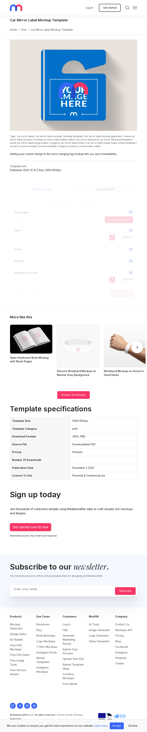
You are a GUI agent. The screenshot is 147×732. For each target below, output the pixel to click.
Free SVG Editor (20, 655)
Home (13, 29)
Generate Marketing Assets (69, 639)
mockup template (73, 136)
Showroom (43, 624)
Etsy (39, 630)
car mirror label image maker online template (110, 143)
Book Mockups (45, 635)
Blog (118, 641)
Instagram (121, 652)
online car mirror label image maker (29, 143)
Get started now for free (30, 527)
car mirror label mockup (49, 136)
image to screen (67, 146)
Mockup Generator (16, 626)
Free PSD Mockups (16, 647)
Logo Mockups (45, 641)
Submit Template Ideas (73, 666)
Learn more (101, 725)
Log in (89, 7)
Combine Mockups (68, 676)
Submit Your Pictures (70, 651)
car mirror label (25, 136)
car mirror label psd (87, 139)
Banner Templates (43, 660)
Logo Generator (99, 635)
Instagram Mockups (42, 669)
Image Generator (99, 630)
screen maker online (89, 146)
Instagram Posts (46, 652)
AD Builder (16, 639)
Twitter (119, 663)
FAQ (65, 630)
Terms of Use (64, 714)
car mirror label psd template (115, 139)
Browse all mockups (73, 394)
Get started (109, 7)
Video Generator (99, 641)
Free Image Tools (17, 662)
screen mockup (28, 146)
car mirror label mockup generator (103, 136)
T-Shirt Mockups (46, 646)
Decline (132, 725)
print (24, 29)
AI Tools (94, 624)
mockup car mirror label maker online (54, 139)
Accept (116, 725)
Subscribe (125, 590)
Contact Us (122, 624)
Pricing (119, 635)
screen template (47, 146)
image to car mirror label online (67, 143)
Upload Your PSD (73, 659)
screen (14, 146)
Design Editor (18, 634)
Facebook (121, 646)
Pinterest (121, 658)
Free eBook (70, 684)
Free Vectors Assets (18, 672)
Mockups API (123, 630)
